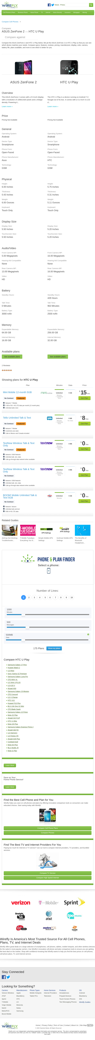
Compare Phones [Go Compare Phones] (47, 833)
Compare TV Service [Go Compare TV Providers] (47, 873)
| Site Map (83, 1025)
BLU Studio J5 (13, 748)
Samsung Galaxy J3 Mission (18, 691)
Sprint (4, 999)
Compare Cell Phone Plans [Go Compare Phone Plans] (47, 828)
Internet (48, 12)
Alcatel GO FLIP (14, 718)
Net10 (4, 1007)
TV (42, 12)
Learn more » (7, 106)
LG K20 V (11, 685)
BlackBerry (20, 996)
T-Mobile (5, 1002)
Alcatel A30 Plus (14, 739)
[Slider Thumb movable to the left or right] (23, 615)
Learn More (10, 765)
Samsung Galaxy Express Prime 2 (20, 727)
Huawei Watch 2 (14, 668)
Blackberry (81, 996)
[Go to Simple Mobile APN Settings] (46, 530)
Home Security (57, 12)
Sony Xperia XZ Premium (17, 674)
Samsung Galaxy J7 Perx (17, 665)
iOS (78, 999)
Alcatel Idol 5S (13, 730)
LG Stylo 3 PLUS (14, 682)
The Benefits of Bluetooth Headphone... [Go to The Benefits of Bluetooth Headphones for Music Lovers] (80, 540)
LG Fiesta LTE (13, 736)
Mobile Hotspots (35, 993)
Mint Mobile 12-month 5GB (17, 392)
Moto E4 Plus (13, 745)
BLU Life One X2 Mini (16, 706)
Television (46, 996)
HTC (17, 999)
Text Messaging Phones (66, 1002)
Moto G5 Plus (13, 724)
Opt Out (90, 1025)
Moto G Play (12, 751)
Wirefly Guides (82, 1002)
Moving (85, 12)
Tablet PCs (33, 996)
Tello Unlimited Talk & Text (17, 417)
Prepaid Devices (63, 996)
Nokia (18, 1007)
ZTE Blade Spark (14, 709)
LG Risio (11, 671)
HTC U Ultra (12, 721)
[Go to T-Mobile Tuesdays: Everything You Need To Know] (28, 530)
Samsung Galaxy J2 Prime (18, 712)
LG (17, 1002)
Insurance (68, 12)
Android (80, 993)
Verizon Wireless (8, 993)
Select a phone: (48, 565)
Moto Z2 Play (13, 715)
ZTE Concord (13, 694)
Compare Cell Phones (10, 22)
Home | (38, 1025)
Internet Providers (49, 993)
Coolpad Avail (13, 742)
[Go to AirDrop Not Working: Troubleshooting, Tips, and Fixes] (9, 530)
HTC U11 (11, 700)
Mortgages (76, 12)
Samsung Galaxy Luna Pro (18, 677)
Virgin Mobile (6, 1005)
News (57, 5)
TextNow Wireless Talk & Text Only (18, 444)
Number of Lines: (48, 590)
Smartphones (62, 993)
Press (62, 5)
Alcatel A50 (12, 688)
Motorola (19, 1005)
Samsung (19, 1010)
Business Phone (23, 12)
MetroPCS (5, 1010)
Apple (18, 993)
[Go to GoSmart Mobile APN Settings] (64, 530)
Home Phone (34, 12)
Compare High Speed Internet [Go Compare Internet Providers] (47, 878)
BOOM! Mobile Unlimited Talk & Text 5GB (20, 496)
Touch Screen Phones (65, 999)
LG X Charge (13, 697)
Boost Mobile (6, 1013)
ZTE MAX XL (13, 680)
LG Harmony (12, 733)
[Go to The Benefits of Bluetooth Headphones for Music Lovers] (82, 530)
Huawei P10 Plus (14, 703)
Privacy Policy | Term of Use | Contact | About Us (60, 1025)
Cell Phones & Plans (9, 12)
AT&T (4, 996)
